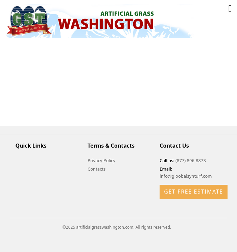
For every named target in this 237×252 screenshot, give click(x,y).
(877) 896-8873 (190, 160)
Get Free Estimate (193, 191)
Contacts (96, 169)
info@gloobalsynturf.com (186, 176)
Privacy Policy (101, 160)
